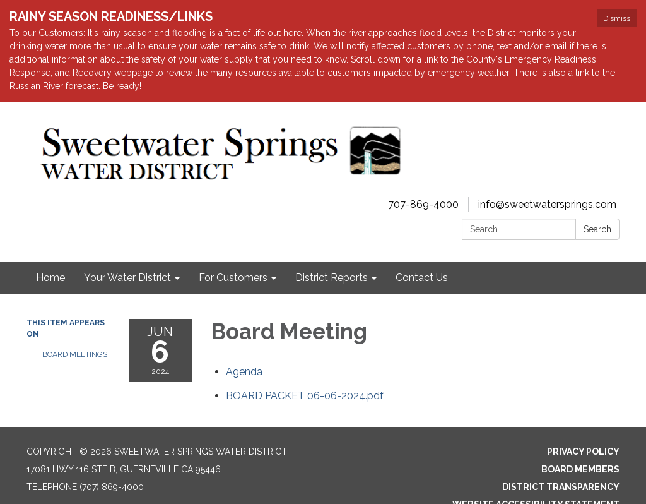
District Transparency (561, 487)
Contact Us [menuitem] (422, 278)
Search (597, 229)
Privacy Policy (583, 452)
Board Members (580, 469)
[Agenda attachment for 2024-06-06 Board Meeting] (244, 372)
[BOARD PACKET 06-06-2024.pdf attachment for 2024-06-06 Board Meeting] (305, 396)
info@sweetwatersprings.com (547, 204)
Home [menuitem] (50, 278)
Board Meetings (74, 354)
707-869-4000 (423, 204)
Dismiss (616, 18)
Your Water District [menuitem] (127, 278)
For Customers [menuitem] (233, 278)
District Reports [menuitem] (331, 278)
